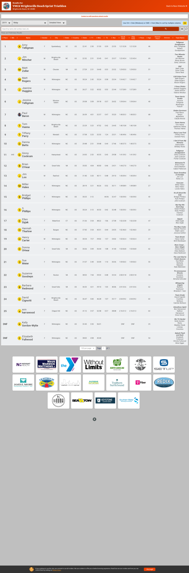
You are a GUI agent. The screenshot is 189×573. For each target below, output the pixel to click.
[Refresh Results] (186, 29)
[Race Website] (7, 6)
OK (185, 23)
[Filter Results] (182, 29)
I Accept (149, 569)
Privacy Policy (57, 570)
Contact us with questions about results (94, 16)
